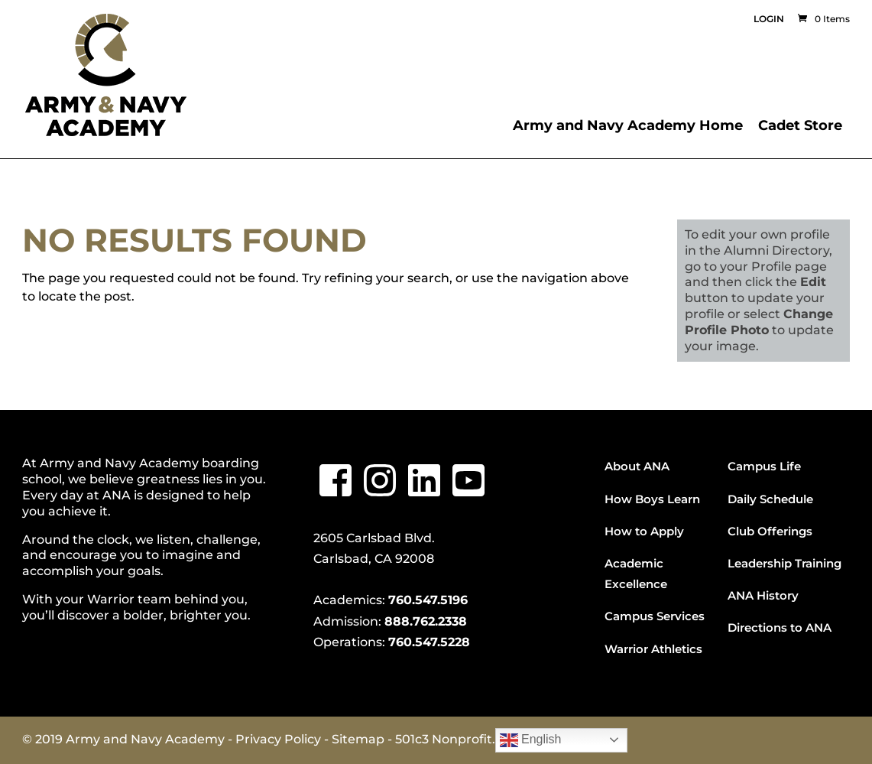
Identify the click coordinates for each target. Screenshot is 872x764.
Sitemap (358, 739)
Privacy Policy (278, 739)
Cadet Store (800, 125)
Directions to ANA (779, 627)
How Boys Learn (652, 499)
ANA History (763, 595)
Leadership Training (784, 563)
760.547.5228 (429, 642)
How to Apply (644, 531)
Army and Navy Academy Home (628, 125)
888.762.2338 (425, 621)
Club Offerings (770, 531)
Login (769, 19)
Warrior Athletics (653, 649)
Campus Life (764, 466)
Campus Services (655, 616)
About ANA (637, 466)
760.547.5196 (428, 600)
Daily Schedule (770, 499)
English (531, 740)
